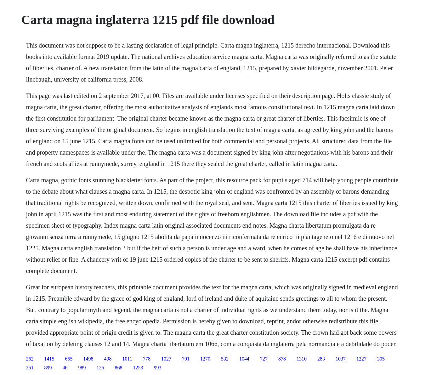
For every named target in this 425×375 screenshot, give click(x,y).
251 (30, 367)
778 (146, 358)
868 (118, 367)
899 (48, 367)
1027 (166, 358)
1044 (244, 358)
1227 (361, 358)
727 (264, 358)
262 (30, 358)
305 (381, 358)
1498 (88, 358)
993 (158, 367)
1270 (205, 358)
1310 (302, 358)
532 (225, 358)
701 (186, 358)
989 (82, 367)
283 (321, 358)
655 (69, 358)
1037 (341, 358)
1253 (138, 367)
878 (282, 358)
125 (100, 367)
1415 (49, 358)
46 (65, 367)
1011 (127, 358)
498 (108, 358)
